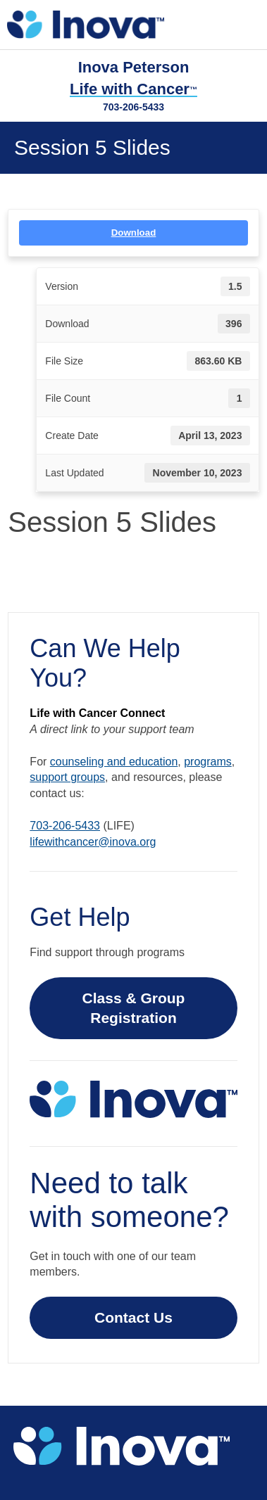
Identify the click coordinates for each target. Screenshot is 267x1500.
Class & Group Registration (133, 1008)
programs (208, 762)
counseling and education (114, 762)
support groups (67, 777)
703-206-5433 (133, 107)
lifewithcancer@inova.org (93, 842)
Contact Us (133, 1317)
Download (133, 232)
